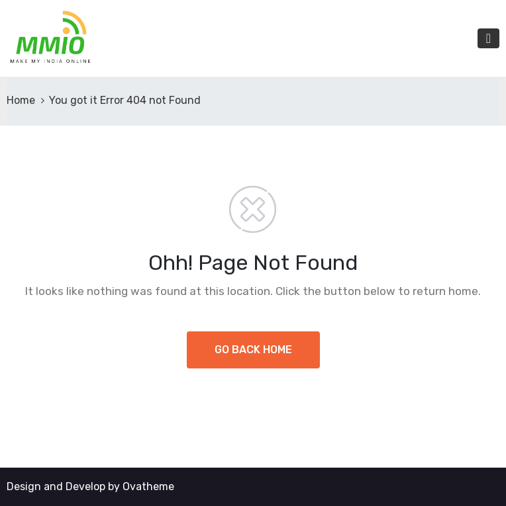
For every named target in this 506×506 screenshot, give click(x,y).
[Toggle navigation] (488, 38)
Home (21, 100)
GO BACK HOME (253, 349)
